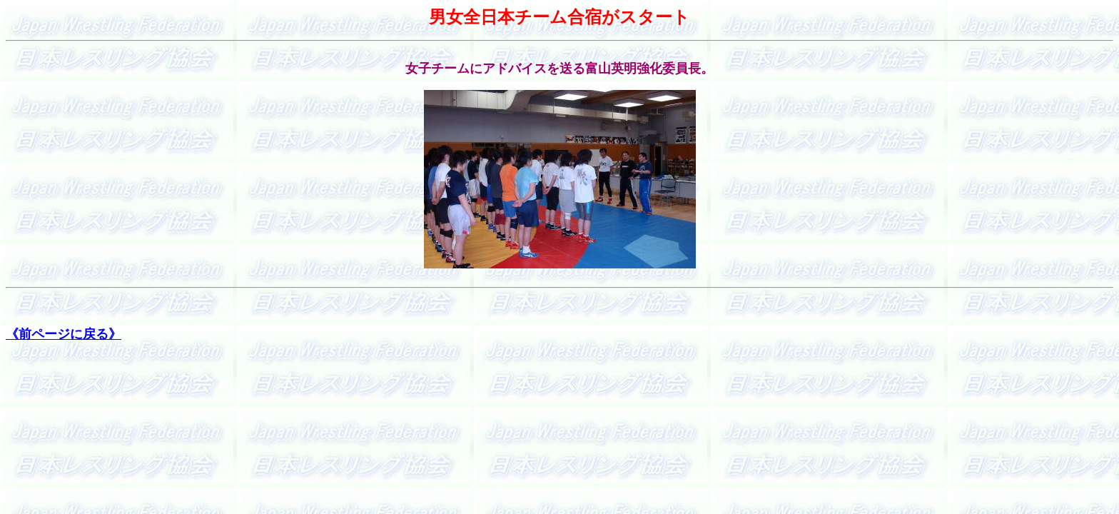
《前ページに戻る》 (63, 334)
